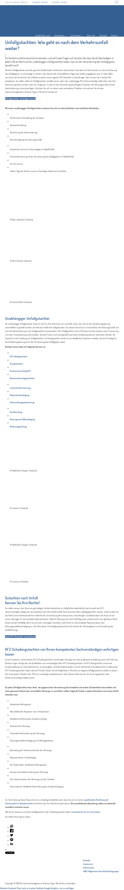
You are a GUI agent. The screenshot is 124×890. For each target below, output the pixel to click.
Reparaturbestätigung (19, 395)
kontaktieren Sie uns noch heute (86, 812)
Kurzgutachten (16, 363)
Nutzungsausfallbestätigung (22, 419)
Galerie (114, 35)
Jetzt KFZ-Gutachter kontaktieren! (20, 636)
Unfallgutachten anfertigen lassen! (20, 98)
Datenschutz (88, 867)
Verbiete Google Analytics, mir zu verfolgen (55, 888)
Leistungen (76, 35)
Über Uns (91, 35)
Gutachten (60, 35)
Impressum (88, 864)
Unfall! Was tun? (42, 35)
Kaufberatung (16, 412)
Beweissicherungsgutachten (22, 378)
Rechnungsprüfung (18, 426)
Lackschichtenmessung (20, 388)
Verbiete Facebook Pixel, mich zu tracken (18, 888)
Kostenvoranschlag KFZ (20, 371)
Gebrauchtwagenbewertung (22, 402)
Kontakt (103, 35)
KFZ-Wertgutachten (18, 356)
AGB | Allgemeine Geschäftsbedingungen (101, 871)
